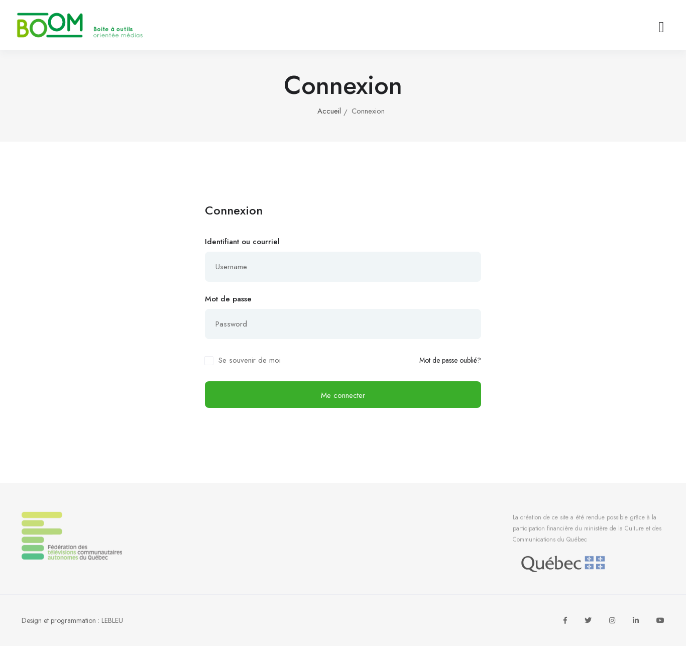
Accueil (329, 111)
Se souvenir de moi (249, 360)
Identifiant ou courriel (242, 242)
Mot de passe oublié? (450, 360)
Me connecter (343, 395)
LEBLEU (112, 620)
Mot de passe (228, 299)
